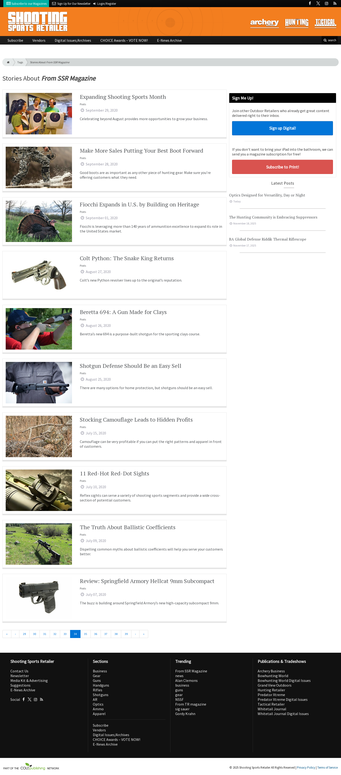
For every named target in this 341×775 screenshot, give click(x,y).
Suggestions (20, 685)
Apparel (99, 713)
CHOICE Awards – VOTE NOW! (124, 40)
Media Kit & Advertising (29, 680)
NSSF (179, 699)
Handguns (101, 685)
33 (65, 634)
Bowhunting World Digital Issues (284, 680)
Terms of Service (327, 768)
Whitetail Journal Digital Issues (283, 713)
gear (179, 694)
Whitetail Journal (272, 709)
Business (100, 671)
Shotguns (100, 694)
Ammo (98, 709)
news (179, 675)
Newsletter (19, 675)
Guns (97, 680)
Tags (20, 62)
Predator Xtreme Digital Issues (283, 699)
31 (44, 634)
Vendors (38, 40)
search (329, 40)
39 (126, 634)
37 (105, 634)
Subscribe (15, 40)
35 (85, 634)
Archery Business (271, 671)
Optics (98, 704)
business (182, 685)
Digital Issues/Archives (73, 40)
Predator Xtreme (271, 694)
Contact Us (19, 671)
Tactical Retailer (271, 704)
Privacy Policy (306, 768)
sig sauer (182, 709)
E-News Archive (169, 40)
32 (55, 634)
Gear (96, 675)
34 (75, 634)
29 (24, 634)
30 (34, 634)
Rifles (97, 690)
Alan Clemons (186, 680)
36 (95, 634)
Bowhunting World (273, 675)
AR (95, 699)
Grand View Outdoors (275, 685)
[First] (6, 634)
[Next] (135, 634)
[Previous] (15, 634)
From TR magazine (190, 704)
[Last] (143, 634)
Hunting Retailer (271, 690)
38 (116, 634)
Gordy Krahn (185, 713)
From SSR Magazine (191, 671)
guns (179, 690)
